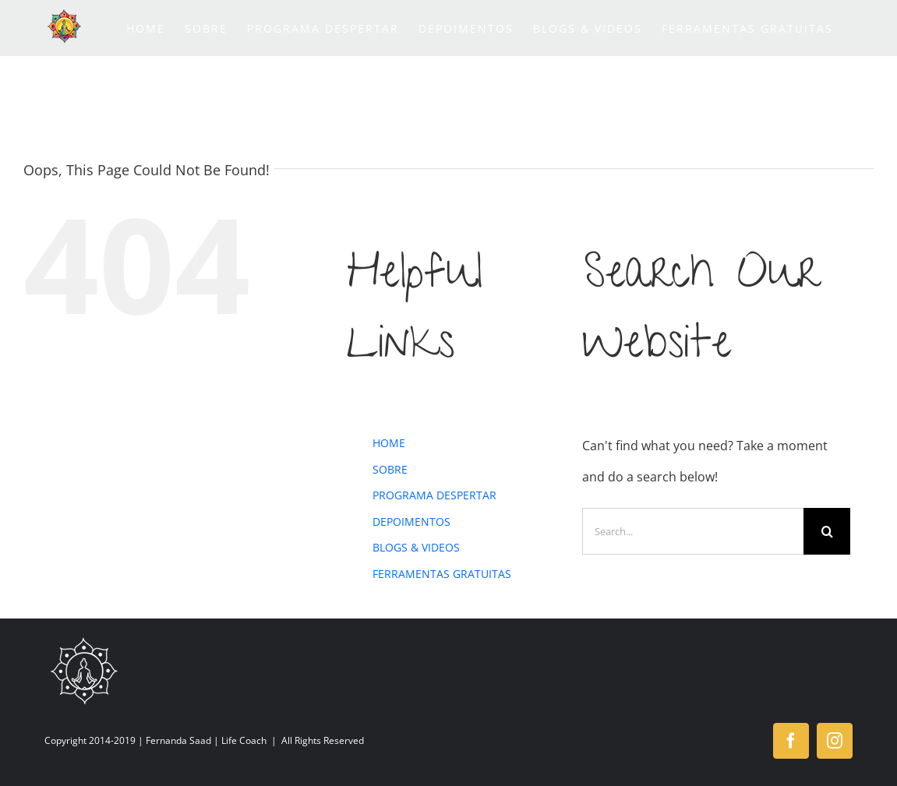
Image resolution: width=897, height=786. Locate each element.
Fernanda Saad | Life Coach (206, 740)
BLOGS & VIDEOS (416, 547)
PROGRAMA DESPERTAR (434, 495)
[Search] (826, 531)
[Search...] (692, 531)
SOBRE (390, 469)
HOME (389, 442)
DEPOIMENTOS (411, 521)
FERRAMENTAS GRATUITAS (442, 573)
